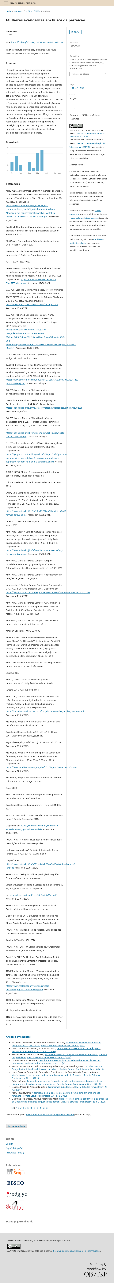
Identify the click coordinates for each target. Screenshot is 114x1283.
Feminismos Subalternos (60, 1087)
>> (47, 1107)
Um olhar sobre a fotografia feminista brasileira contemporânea (57, 1068)
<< (7, 1107)
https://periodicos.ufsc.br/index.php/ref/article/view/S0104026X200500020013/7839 (48, 592)
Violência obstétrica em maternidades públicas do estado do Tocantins (47, 1075)
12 (34, 1107)
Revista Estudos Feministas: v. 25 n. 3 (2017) (46, 1063)
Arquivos (18, 11)
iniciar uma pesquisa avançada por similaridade (50, 1114)
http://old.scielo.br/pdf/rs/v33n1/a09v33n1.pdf (33, 895)
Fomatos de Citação (80, 74)
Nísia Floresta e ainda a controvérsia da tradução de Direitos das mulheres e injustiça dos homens (60, 1100)
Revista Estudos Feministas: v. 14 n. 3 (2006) (45, 1095)
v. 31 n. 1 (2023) (33, 11)
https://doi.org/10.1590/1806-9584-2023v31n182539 (37, 42)
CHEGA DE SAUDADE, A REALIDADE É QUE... (78, 1048)
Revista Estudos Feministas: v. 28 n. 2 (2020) (49, 1057)
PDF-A (76, 32)
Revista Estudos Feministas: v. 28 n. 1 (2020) (63, 1045)
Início (8, 11)
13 (37, 1107)
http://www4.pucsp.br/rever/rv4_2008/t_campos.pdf (32, 304)
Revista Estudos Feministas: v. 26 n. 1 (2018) (79, 1084)
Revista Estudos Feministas (23, 2)
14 (40, 1107)
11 (31, 1107)
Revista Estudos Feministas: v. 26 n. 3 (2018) (82, 1069)
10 (28, 1107)
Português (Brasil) (15, 1152)
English (9, 1143)
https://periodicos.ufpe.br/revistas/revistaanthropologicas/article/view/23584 (45, 407)
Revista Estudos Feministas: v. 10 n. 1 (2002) (34, 1051)
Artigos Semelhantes (18, 1036)
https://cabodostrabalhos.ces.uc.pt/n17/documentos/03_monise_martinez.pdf (45, 711)
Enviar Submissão (16, 1126)
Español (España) (14, 1148)
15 (43, 1107)
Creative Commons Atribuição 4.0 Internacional (76, 1250)
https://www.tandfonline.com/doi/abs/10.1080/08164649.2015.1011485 (41, 767)
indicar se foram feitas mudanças (83, 218)
